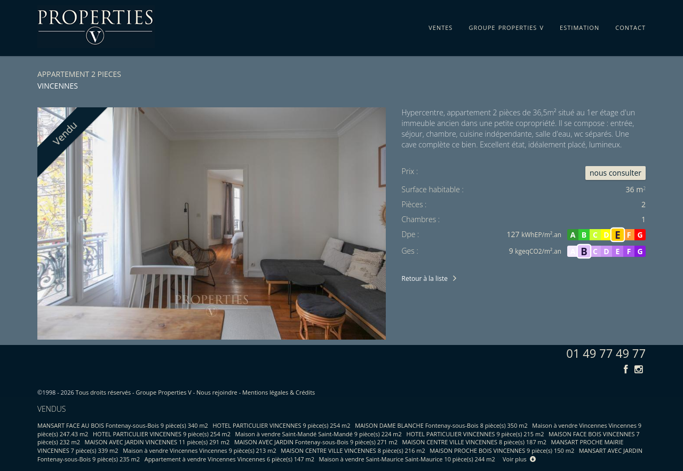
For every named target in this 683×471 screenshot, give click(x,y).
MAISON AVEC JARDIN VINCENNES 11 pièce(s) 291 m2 (157, 442)
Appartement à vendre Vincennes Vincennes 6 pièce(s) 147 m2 (229, 459)
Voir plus (519, 459)
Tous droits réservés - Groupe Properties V (134, 392)
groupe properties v (506, 25)
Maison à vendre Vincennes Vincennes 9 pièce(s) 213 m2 (199, 450)
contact (630, 25)
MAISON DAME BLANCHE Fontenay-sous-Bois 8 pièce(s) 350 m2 (441, 425)
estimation (579, 25)
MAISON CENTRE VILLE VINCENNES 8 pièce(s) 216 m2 (353, 450)
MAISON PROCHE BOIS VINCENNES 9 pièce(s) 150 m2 (502, 450)
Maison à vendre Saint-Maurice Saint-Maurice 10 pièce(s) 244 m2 (407, 459)
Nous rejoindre (216, 392)
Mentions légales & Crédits (278, 392)
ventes (440, 25)
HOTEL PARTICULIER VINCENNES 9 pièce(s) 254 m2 (282, 425)
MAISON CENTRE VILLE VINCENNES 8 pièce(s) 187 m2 (474, 442)
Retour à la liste (425, 278)
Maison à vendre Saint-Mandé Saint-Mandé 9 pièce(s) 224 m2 (318, 434)
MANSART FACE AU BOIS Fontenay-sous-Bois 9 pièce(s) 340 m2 (122, 425)
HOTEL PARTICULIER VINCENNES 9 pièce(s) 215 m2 (475, 434)
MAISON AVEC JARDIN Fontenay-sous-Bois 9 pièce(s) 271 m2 (316, 442)
